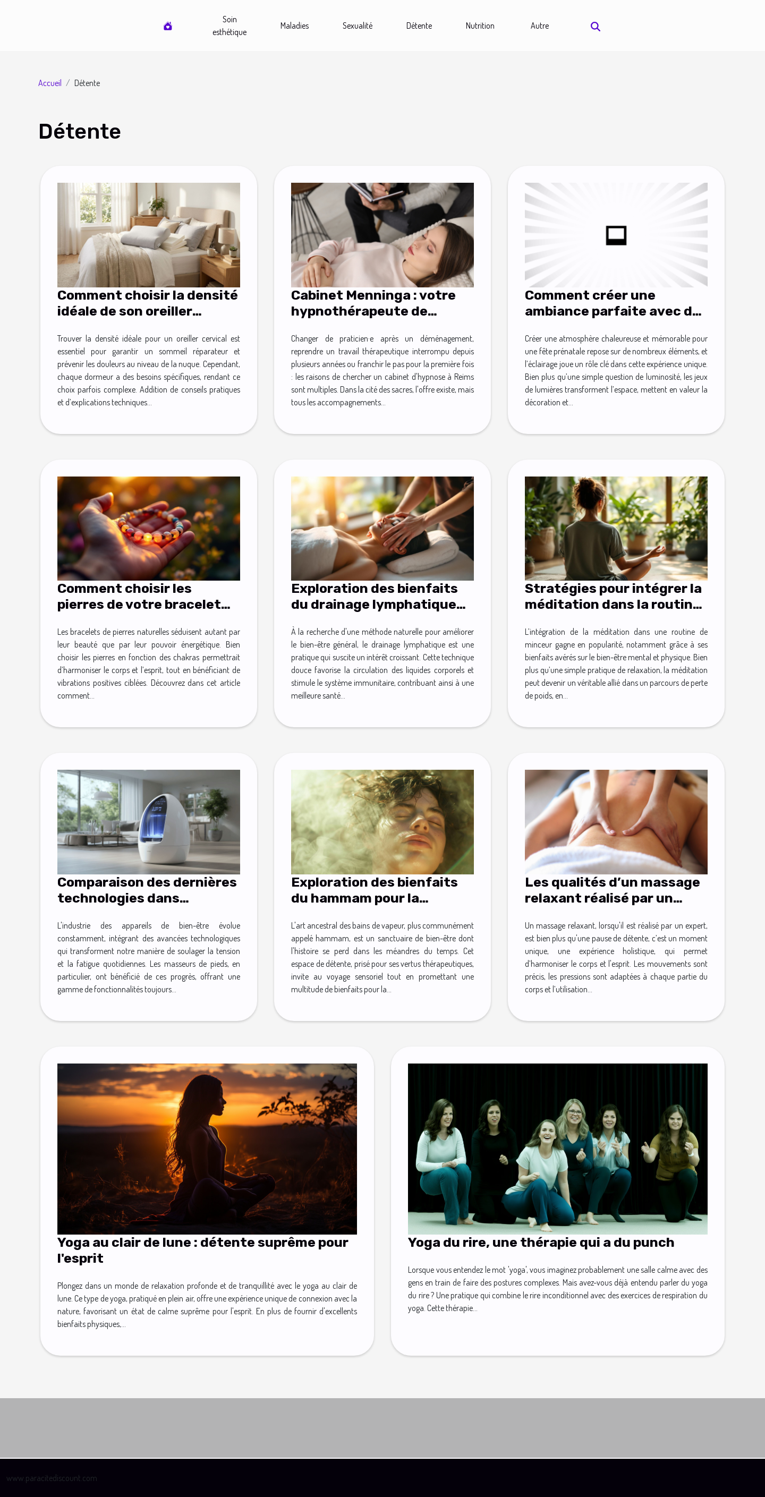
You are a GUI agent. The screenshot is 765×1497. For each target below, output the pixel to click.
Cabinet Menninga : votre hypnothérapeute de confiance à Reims (373, 311)
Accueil (50, 83)
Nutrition (480, 25)
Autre (540, 25)
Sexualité (357, 25)
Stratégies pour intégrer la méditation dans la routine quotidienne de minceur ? (613, 604)
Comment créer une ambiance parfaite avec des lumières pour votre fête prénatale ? (616, 319)
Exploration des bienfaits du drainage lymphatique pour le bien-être (374, 604)
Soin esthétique (229, 25)
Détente (419, 25)
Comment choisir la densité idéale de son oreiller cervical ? (147, 311)
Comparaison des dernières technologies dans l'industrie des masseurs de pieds (148, 906)
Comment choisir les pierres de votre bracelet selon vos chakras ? (139, 604)
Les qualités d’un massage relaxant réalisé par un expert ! (612, 898)
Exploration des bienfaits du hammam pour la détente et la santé (374, 898)
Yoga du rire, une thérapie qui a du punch (541, 1242)
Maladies (294, 25)
